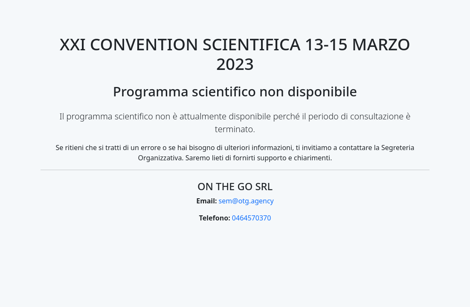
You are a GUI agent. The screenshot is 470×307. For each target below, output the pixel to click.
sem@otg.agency (246, 201)
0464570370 (251, 218)
